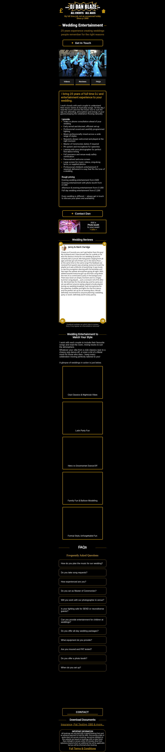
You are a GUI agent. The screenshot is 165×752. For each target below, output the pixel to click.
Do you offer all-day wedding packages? (84, 630)
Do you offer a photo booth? (84, 658)
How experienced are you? (84, 581)
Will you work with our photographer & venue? (84, 600)
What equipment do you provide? (84, 640)
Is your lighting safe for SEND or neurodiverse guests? (84, 610)
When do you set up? (84, 667)
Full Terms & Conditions (82, 748)
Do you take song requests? (84, 572)
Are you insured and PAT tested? (84, 649)
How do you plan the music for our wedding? (84, 563)
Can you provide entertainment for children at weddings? (84, 621)
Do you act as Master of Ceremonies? (84, 590)
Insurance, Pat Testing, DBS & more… (82, 724)
